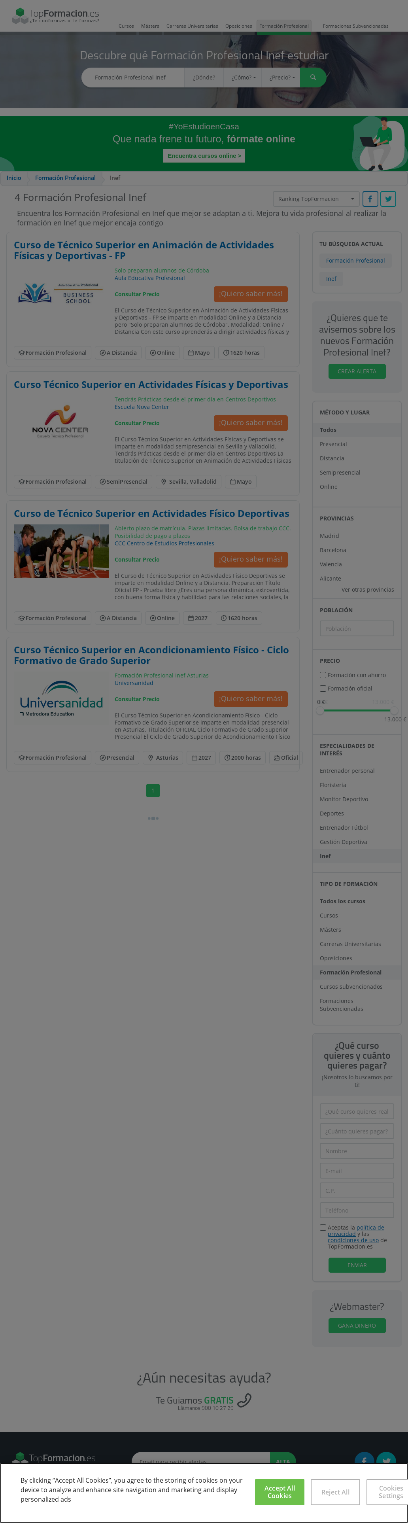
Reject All (335, 1492)
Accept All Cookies (279, 1492)
